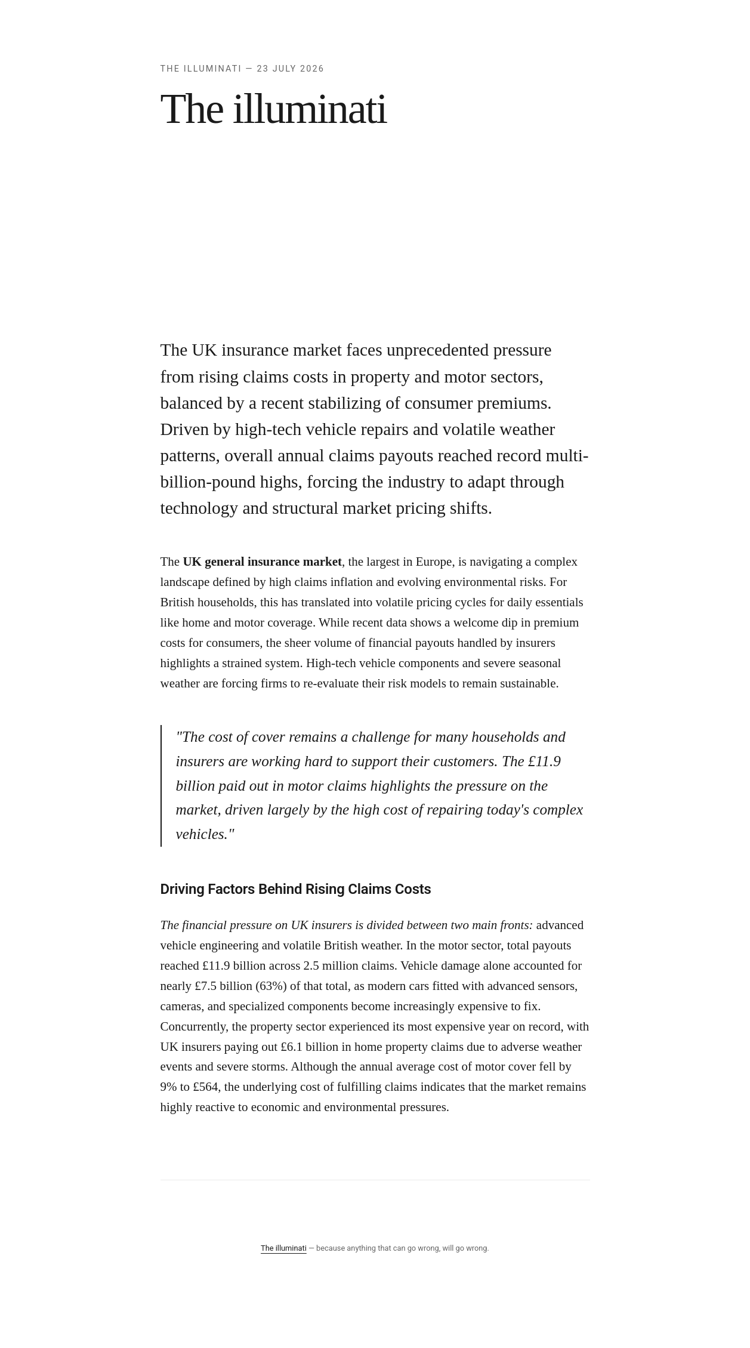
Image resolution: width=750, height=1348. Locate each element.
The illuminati (284, 1248)
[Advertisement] (375, 247)
